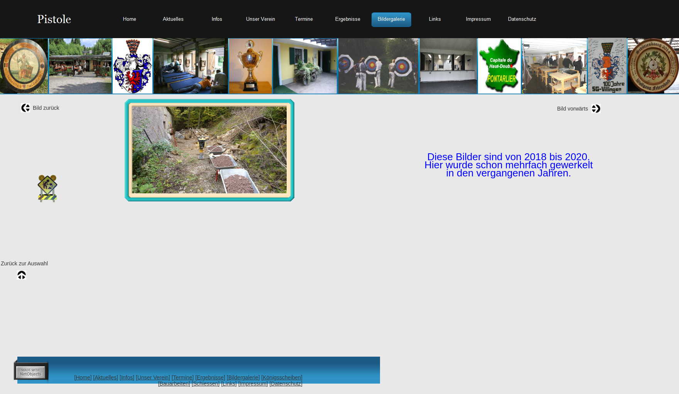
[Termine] (183, 377)
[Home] (83, 377)
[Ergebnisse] (210, 377)
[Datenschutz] (285, 384)
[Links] (228, 384)
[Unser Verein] (153, 377)
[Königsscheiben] (281, 377)
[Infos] (127, 377)
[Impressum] (253, 384)
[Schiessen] (206, 384)
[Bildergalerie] (243, 377)
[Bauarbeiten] (174, 384)
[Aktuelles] (105, 377)
